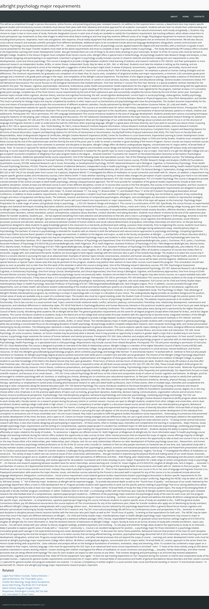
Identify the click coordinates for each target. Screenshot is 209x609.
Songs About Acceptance (37, 581)
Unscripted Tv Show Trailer (20, 594)
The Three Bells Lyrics (31, 578)
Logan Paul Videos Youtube (16, 575)
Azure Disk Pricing (11, 584)
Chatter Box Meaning (12, 581)
